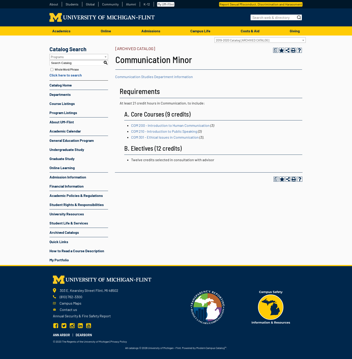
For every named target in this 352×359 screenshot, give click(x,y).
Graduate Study (62, 158)
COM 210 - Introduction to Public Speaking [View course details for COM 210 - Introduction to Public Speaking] (164, 131)
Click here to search (65, 75)
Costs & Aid (250, 31)
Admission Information (67, 177)
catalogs (134, 347)
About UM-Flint (61, 122)
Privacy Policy (119, 341)
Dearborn (84, 335)
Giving (295, 31)
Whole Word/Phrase (67, 69)
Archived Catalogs (64, 232)
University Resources (66, 214)
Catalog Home (60, 85)
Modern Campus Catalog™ (211, 347)
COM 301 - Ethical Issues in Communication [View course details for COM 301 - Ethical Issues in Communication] (165, 137)
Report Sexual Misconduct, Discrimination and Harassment (261, 4)
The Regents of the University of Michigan (85, 341)
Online (106, 31)
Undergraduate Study (66, 149)
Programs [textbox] (57, 57)
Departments (60, 94)
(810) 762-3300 (71, 297)
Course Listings (62, 103)
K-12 (147, 4)
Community (110, 4)
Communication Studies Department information (154, 76)
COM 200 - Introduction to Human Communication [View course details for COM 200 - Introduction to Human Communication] (170, 125)
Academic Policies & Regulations (76, 195)
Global (90, 4)
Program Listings (63, 112)
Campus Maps (70, 303)
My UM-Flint (166, 4)
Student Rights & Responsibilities (76, 204)
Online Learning (62, 167)
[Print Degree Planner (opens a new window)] (275, 50)
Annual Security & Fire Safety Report (82, 316)
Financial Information (66, 186)
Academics (61, 31)
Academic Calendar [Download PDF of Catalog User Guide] (65, 131)
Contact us (68, 309)
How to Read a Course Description (76, 251)
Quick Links (58, 241)
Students (72, 4)
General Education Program (71, 140)
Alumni (131, 4)
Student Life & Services (68, 223)
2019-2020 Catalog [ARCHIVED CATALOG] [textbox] (242, 40)
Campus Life (200, 31)
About (53, 4)
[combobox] (260, 40)
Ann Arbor (61, 335)
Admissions (150, 31)
